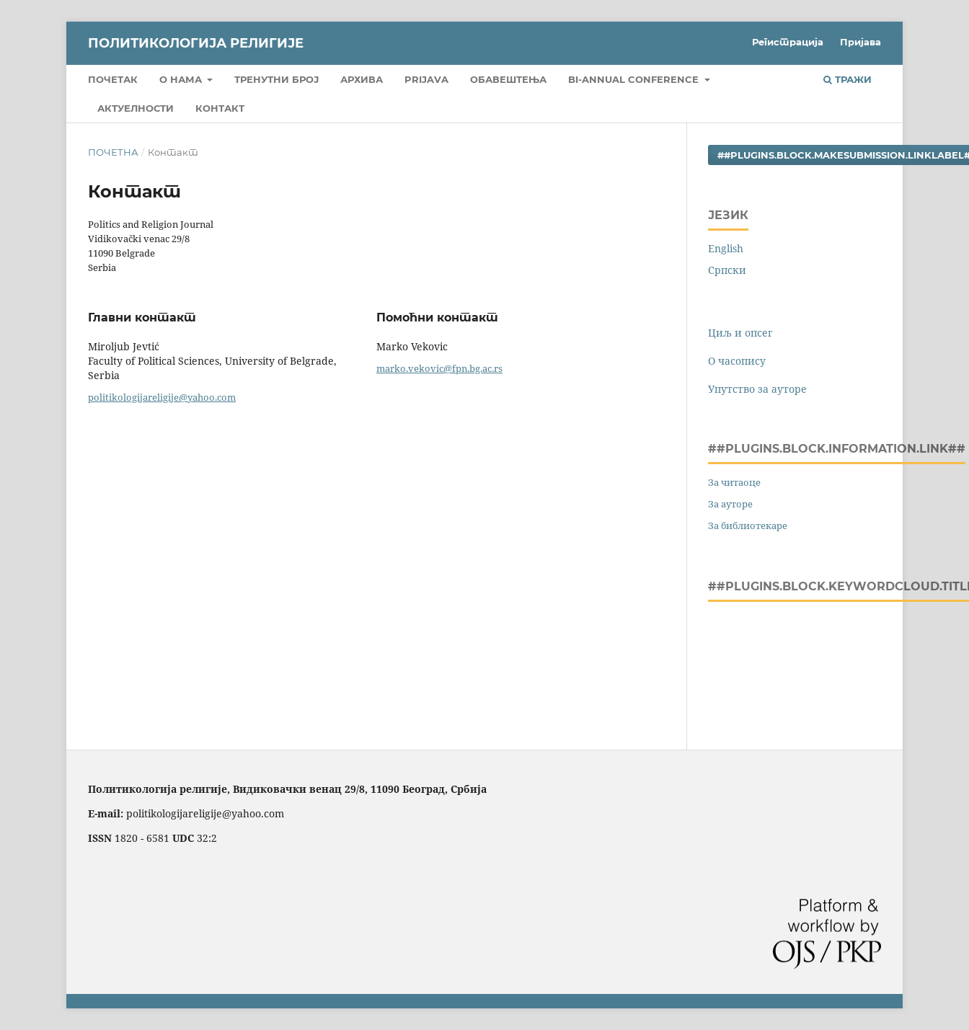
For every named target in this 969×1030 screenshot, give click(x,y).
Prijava (426, 79)
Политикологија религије (196, 43)
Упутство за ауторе (757, 389)
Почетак (113, 79)
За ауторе (730, 503)
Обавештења (508, 79)
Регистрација (787, 42)
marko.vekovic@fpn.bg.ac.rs (439, 368)
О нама (182, 79)
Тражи (847, 79)
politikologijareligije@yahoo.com (162, 397)
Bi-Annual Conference (635, 79)
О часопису (737, 361)
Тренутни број (276, 79)
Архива (361, 79)
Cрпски (727, 270)
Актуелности (135, 108)
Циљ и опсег (740, 332)
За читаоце (734, 482)
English (725, 248)
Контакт (219, 108)
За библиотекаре (747, 525)
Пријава (860, 42)
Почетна (113, 152)
